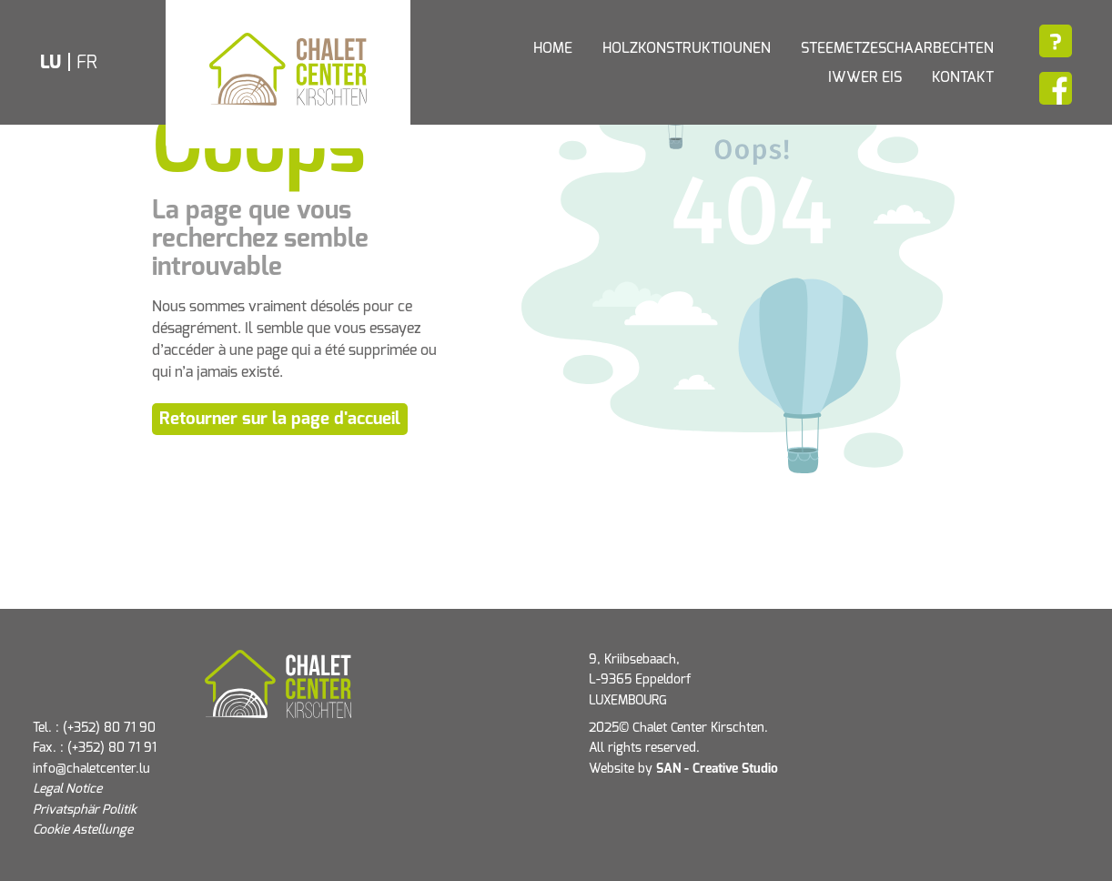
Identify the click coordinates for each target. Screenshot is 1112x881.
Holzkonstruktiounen (686, 48)
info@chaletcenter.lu (91, 769)
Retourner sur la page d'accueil (279, 419)
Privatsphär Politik (84, 810)
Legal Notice (67, 789)
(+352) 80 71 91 (112, 748)
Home (552, 48)
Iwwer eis (865, 77)
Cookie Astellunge (83, 830)
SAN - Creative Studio (717, 769)
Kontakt (963, 77)
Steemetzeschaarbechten (897, 48)
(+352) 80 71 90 (109, 728)
